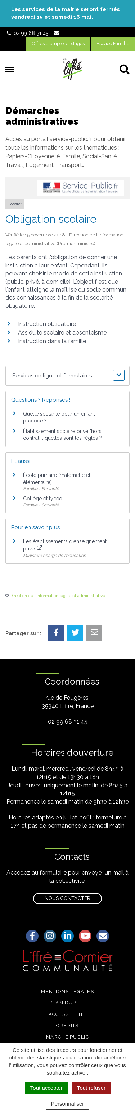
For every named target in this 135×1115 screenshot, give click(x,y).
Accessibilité (68, 1014)
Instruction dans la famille (52, 341)
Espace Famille (112, 43)
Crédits (67, 1025)
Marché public (67, 1037)
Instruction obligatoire (47, 323)
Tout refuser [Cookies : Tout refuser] (91, 1088)
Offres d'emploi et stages (58, 43)
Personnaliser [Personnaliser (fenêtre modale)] (67, 1104)
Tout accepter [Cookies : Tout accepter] (46, 1088)
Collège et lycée (42, 498)
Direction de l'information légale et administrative (57, 595)
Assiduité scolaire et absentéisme (62, 332)
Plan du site (67, 1002)
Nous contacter (67, 898)
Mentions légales (67, 991)
